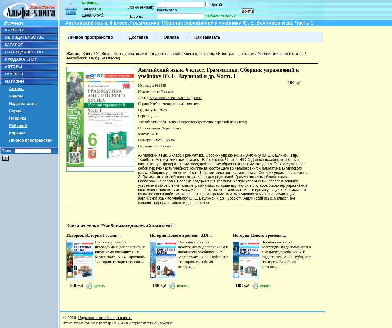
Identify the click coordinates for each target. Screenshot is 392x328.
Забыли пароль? (220, 16)
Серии (15, 111)
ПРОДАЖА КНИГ (21, 59)
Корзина (17, 133)
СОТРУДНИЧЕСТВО (24, 52)
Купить (99, 286)
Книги (87, 53)
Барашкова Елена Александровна (175, 98)
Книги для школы (199, 53)
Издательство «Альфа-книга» (105, 317)
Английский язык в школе (281, 53)
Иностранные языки (236, 53)
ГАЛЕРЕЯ (14, 74)
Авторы (16, 88)
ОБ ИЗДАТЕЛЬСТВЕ (24, 37)
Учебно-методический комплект (175, 103)
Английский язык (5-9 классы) (93, 58)
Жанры (16, 96)
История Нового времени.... (259, 235)
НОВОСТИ (14, 30)
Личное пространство (30, 140)
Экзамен (167, 92)
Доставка (138, 37)
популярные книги (112, 323)
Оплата (171, 37)
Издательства (23, 103)
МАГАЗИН (14, 81)
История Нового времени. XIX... (181, 235)
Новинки (17, 118)
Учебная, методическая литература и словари (138, 53)
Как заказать (207, 37)
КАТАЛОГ (14, 44)
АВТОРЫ (13, 66)
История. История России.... (93, 235)
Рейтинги (18, 125)
